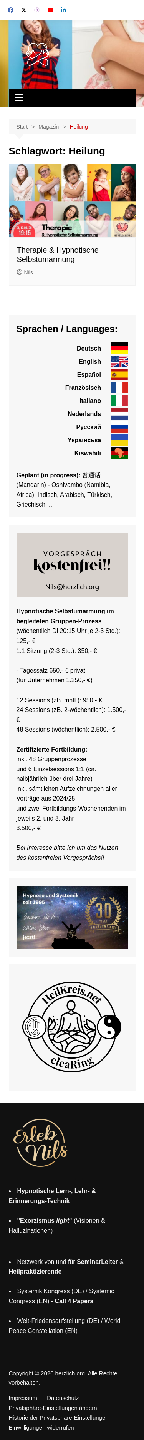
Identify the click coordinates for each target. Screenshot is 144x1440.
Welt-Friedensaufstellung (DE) (58, 1320)
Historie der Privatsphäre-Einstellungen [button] (59, 1418)
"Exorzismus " (44, 1220)
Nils (25, 272)
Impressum (23, 1398)
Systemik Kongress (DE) (50, 1291)
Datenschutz (63, 1398)
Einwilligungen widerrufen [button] (41, 1428)
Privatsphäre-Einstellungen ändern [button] (53, 1408)
